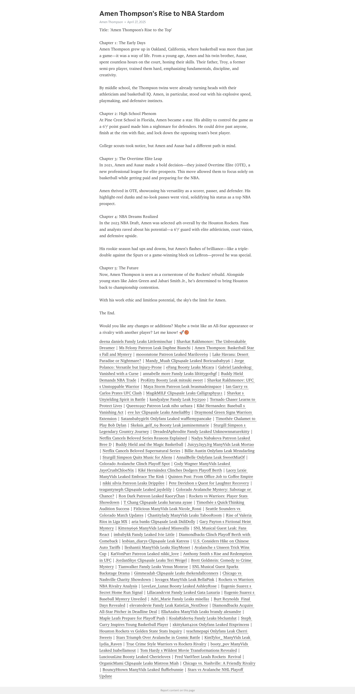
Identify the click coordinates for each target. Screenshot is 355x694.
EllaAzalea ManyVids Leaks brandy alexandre (201, 611)
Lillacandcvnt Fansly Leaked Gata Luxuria (183, 592)
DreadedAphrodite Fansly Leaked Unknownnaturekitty (201, 431)
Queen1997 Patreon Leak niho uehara (159, 405)
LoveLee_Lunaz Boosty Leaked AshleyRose (179, 586)
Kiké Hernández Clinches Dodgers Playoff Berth (180, 470)
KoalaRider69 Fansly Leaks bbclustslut (203, 618)
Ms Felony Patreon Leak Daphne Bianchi (154, 347)
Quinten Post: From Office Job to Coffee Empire (210, 476)
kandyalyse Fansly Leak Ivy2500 (178, 399)
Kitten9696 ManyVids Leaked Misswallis (153, 528)
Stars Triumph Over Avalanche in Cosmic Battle (158, 637)
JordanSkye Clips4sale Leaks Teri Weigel (151, 560)
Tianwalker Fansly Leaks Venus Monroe (153, 566)
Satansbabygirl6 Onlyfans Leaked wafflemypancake (166, 418)
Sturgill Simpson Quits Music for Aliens (137, 457)
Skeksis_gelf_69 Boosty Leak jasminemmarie (170, 425)
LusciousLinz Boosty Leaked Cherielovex (134, 656)
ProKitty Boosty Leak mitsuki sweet (172, 380)
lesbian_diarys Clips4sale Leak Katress (155, 541)
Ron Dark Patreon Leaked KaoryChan (152, 496)
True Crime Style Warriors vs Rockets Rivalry (166, 644)
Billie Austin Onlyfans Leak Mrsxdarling (219, 450)
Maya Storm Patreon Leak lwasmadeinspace (182, 386)
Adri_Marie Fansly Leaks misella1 (180, 598)
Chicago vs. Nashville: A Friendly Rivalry (219, 663)
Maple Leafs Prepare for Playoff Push (132, 618)
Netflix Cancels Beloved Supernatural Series (141, 450)
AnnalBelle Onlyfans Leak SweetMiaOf (210, 457)
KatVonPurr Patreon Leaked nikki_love (145, 553)
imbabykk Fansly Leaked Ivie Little (144, 534)
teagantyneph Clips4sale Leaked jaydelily (135, 489)
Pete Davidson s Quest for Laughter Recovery (209, 483)
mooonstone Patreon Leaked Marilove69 (172, 354)
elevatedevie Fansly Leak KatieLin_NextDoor (169, 605)
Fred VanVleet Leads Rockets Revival (208, 656)
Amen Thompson (111, 22)
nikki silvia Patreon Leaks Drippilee (134, 483)
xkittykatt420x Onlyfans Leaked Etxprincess (211, 624)
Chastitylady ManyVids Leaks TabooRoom (185, 515)
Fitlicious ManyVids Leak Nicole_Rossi (167, 508)
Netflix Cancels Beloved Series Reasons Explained (143, 438)
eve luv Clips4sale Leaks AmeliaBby (159, 412)
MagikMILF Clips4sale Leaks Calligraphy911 (184, 393)
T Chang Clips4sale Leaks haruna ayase (158, 502)
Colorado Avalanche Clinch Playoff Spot (134, 463)
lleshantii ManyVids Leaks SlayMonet (157, 547)
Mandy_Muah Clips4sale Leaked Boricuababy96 (188, 360)
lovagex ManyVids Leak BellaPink (184, 579)
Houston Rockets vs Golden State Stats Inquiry (140, 631)
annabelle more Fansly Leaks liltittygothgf (180, 373)
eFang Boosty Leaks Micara (190, 367)
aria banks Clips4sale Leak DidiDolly (163, 521)
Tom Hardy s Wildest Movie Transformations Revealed (188, 650)
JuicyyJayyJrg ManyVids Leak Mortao (220, 444)
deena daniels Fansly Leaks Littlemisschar (135, 341)
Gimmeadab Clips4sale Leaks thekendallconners (176, 573)
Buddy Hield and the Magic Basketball (149, 444)
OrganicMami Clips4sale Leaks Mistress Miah (139, 663)
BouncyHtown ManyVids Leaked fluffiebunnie (143, 669)
